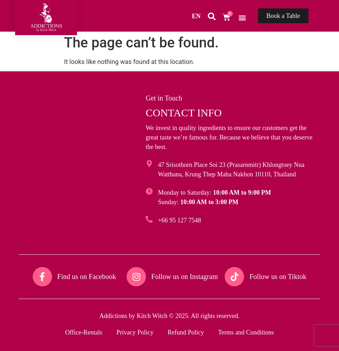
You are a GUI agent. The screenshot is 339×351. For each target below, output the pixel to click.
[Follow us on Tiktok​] (234, 276)
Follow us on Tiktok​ (277, 276)
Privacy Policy (135, 332)
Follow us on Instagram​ (184, 276)
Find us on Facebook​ (86, 276)
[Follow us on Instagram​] (136, 276)
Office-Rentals (83, 332)
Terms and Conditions (246, 332)
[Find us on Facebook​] (42, 276)
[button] (242, 17)
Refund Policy (185, 332)
